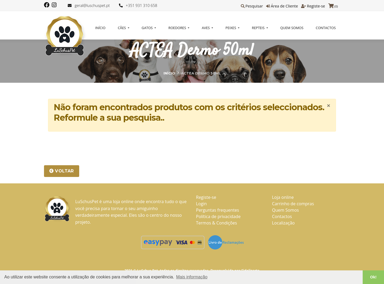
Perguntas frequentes (217, 210)
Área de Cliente (284, 6)
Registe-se (316, 6)
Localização (283, 223)
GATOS (148, 27)
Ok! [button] (373, 277)
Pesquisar (254, 6)
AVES (206, 27)
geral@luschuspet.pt (92, 5)
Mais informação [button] (191, 277)
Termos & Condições (216, 223)
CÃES (122, 27)
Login (201, 204)
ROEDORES (178, 27)
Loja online (283, 197)
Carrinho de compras (293, 204)
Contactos (326, 27)
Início (100, 27)
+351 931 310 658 (141, 5)
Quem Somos (291, 27)
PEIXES (231, 27)
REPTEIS (259, 27)
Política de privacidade (218, 216)
